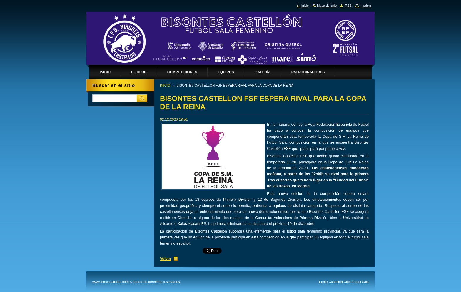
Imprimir (365, 5)
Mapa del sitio (327, 5)
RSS (348, 5)
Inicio (305, 5)
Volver (165, 258)
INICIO (165, 85)
